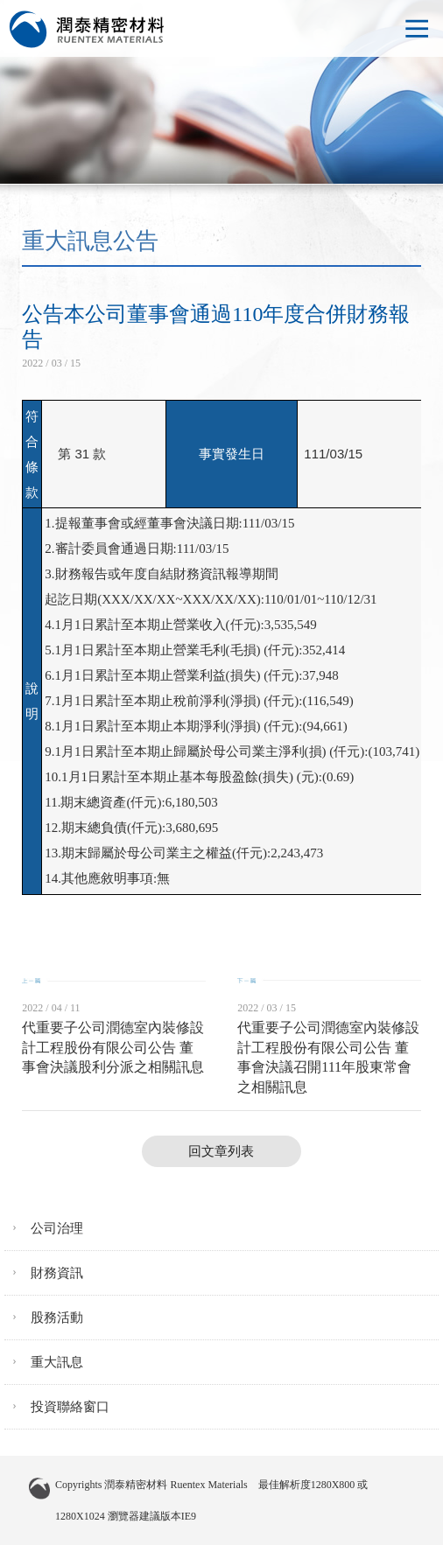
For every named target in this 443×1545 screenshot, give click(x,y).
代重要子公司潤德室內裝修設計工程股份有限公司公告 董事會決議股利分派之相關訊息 (113, 1047)
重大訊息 (57, 1362)
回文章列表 (221, 1151)
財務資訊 (57, 1273)
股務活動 (57, 1318)
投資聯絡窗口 (70, 1407)
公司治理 (57, 1228)
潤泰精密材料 (87, 29)
